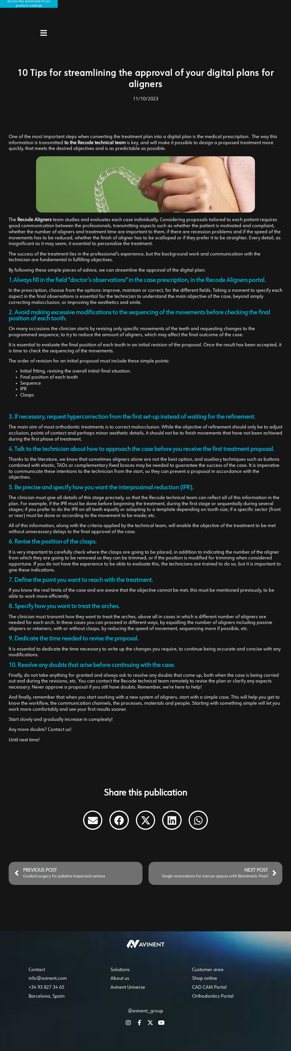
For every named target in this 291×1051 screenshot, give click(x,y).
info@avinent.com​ (48, 985)
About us (119, 985)
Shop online (204, 985)
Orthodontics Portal (213, 1003)
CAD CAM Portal (209, 994)
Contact (37, 976)
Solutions (120, 976)
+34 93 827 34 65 (46, 994)
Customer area (208, 976)
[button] (93, 820)
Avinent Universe (127, 994)
